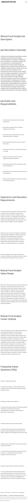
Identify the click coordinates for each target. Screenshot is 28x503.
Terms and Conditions (3, 495)
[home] (8, 2)
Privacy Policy (21, 492)
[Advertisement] (14, 19)
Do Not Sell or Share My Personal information (16, 495)
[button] (26, 2)
